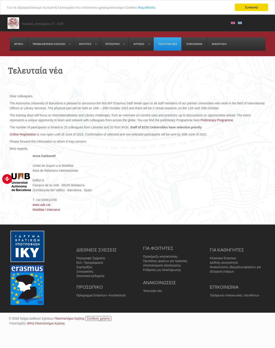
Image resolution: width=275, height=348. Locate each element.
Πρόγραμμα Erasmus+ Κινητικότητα (101, 300)
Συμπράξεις (84, 275)
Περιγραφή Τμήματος (90, 266)
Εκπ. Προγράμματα (89, 271)
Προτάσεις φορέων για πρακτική (165, 268)
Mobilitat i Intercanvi (46, 209)
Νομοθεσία (146, 7)
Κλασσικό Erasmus (223, 266)
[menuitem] (19, 44)
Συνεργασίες (85, 280)
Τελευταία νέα (152, 296)
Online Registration (23, 134)
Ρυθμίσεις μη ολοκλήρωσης (162, 277)
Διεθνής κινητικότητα (224, 271)
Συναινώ (251, 7)
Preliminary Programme (217, 120)
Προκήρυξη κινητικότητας (160, 264)
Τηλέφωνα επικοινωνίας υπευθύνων (234, 300)
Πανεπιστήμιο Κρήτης (69, 318)
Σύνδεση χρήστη (98, 318)
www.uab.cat (41, 205)
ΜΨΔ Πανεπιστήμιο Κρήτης (46, 323)
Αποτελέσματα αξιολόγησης (162, 273)
